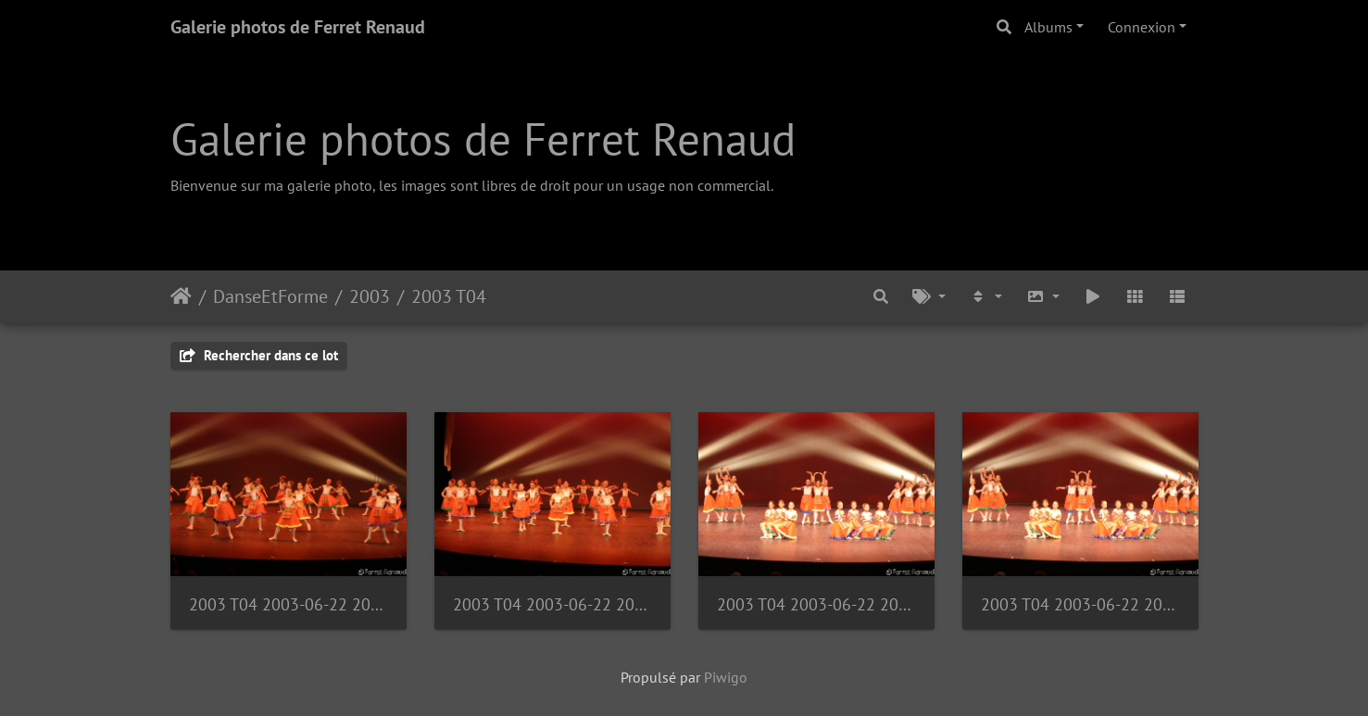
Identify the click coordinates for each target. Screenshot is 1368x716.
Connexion (1141, 27)
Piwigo (725, 677)
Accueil (181, 296)
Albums (1048, 27)
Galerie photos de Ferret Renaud (297, 27)
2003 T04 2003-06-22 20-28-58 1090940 (816, 604)
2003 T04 (448, 296)
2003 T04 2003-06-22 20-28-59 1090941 (1080, 604)
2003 (369, 296)
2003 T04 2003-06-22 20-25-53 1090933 (288, 604)
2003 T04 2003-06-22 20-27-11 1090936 (552, 604)
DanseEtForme (270, 296)
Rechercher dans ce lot (259, 355)
